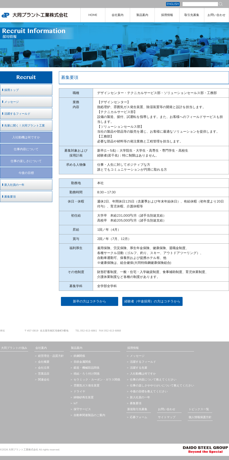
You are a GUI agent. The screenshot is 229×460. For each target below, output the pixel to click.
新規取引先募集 (137, 409)
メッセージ (11, 102)
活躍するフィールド (17, 114)
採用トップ (11, 90)
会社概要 (43, 362)
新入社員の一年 (14, 185)
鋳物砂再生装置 (84, 397)
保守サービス (82, 409)
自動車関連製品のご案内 (89, 415)
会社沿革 (43, 368)
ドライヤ (79, 391)
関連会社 (43, 380)
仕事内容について (26, 149)
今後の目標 (26, 173)
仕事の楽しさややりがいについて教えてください (162, 385)
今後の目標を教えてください (149, 391)
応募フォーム (138, 417)
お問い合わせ (217, 15)
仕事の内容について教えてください (153, 380)
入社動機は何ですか (26, 137)
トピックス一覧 (199, 409)
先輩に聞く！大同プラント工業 (24, 126)
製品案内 (142, 15)
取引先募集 (191, 15)
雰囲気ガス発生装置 (87, 385)
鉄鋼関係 (79, 356)
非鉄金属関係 (82, 362)
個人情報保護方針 (200, 417)
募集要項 (10, 197)
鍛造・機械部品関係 (86, 368)
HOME (92, 15)
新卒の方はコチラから (89, 301)
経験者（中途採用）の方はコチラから (152, 301)
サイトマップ (167, 417)
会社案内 (117, 15)
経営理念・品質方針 (51, 356)
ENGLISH (173, 4)
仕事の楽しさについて (26, 161)
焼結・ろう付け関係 (87, 374)
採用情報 (167, 15)
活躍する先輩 (138, 368)
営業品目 (43, 374)
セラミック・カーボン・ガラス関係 (97, 380)
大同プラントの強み (14, 348)
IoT (76, 403)
